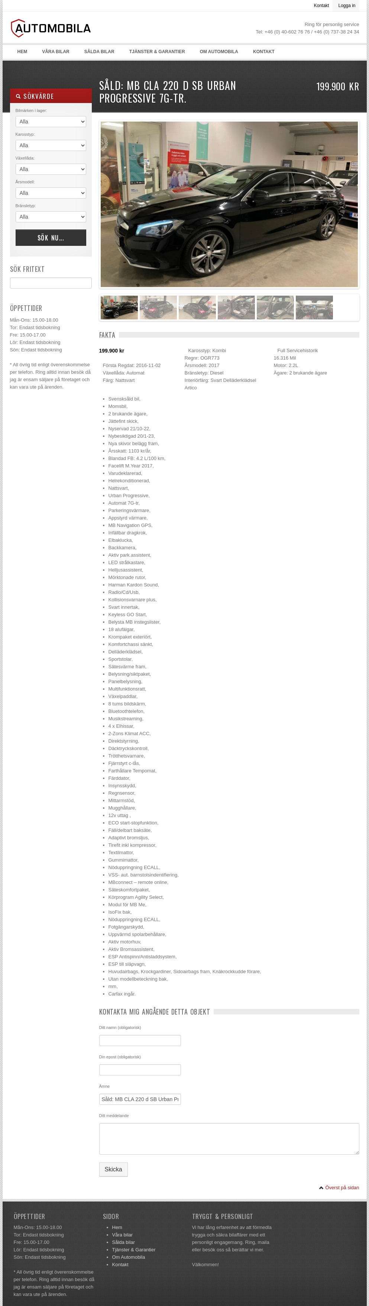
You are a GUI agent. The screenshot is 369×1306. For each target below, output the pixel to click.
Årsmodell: (25, 182)
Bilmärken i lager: (31, 110)
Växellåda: (25, 158)
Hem (22, 51)
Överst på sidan (339, 1187)
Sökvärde (35, 96)
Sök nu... (51, 237)
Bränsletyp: (26, 205)
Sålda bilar (99, 51)
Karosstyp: (25, 134)
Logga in (346, 5)
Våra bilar (55, 51)
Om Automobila (219, 51)
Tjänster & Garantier (157, 51)
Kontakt (321, 5)
